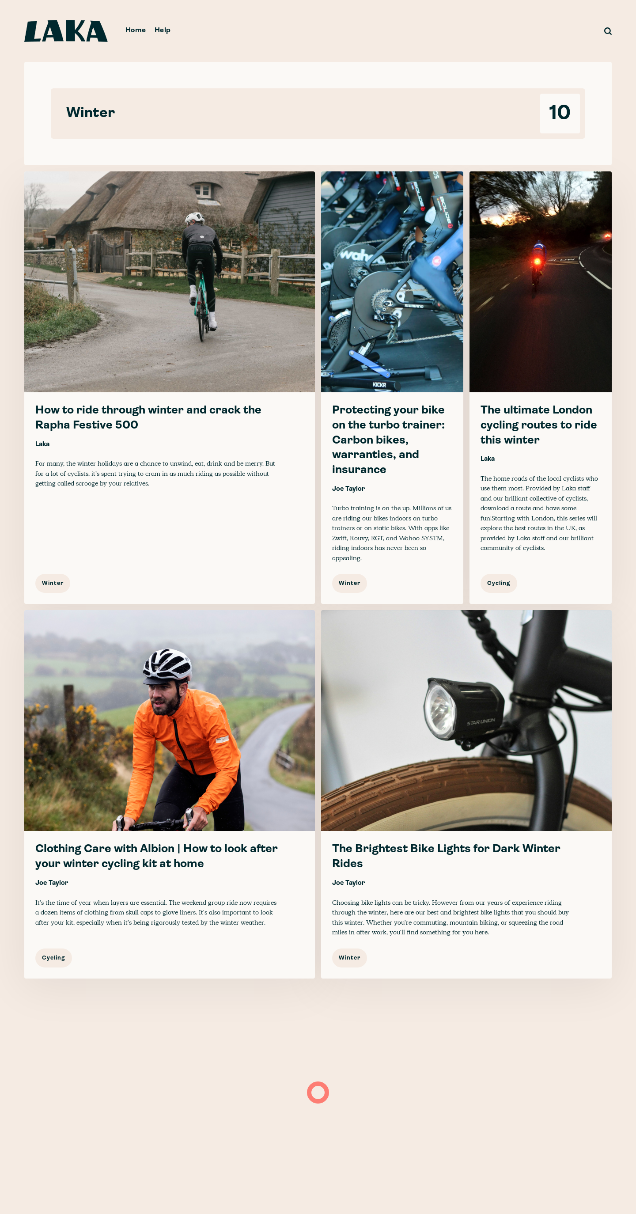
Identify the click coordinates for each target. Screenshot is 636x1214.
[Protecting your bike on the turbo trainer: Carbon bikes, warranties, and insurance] (392, 387)
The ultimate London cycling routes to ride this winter (539, 426)
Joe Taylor (348, 489)
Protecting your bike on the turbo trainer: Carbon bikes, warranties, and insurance (388, 440)
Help (163, 30)
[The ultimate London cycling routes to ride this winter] (540, 387)
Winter (53, 583)
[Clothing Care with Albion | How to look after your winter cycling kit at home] (169, 794)
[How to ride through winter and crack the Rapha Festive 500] (169, 387)
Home (135, 30)
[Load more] (318, 1092)
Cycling (499, 583)
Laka (42, 444)
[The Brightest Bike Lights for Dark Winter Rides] (466, 794)
